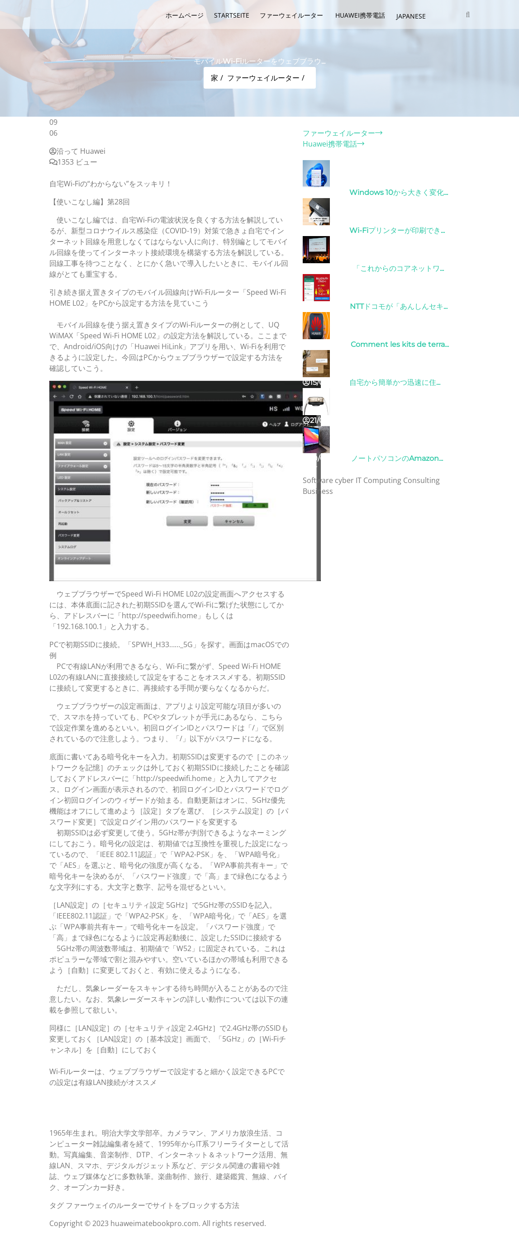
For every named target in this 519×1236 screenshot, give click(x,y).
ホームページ (185, 15)
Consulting (421, 480)
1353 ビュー (73, 162)
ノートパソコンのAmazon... (397, 458)
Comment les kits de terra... (400, 344)
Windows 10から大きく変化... (398, 192)
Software (318, 480)
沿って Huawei (77, 151)
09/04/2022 (327, 268)
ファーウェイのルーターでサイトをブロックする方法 (152, 1205)
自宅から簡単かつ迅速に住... (394, 382)
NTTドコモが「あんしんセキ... (399, 306)
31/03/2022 (325, 192)
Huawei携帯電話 (361, 15)
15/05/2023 (325, 382)
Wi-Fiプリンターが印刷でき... (397, 230)
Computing (382, 480)
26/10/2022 (325, 306)
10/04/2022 (326, 458)
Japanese (411, 16)
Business (318, 491)
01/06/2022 (326, 344)
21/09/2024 (326, 420)
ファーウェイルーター (292, 15)
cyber (344, 480)
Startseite (231, 15)
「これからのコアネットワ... (398, 268)
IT (359, 480)
